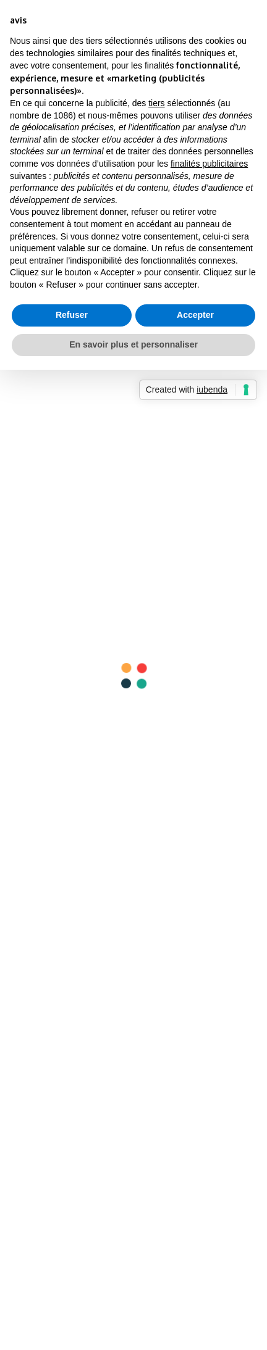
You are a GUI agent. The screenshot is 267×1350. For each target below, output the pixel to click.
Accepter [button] (195, 315)
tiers (156, 103)
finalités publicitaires (209, 164)
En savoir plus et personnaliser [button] (133, 344)
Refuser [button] (72, 315)
